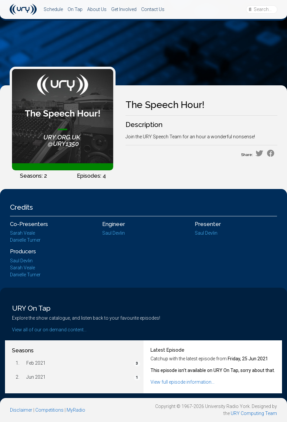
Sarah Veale (22, 233)
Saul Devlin (113, 233)
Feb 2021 (36, 363)
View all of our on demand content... (49, 329)
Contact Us (152, 9)
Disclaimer (21, 410)
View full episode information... (182, 382)
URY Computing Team (254, 413)
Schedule (53, 9)
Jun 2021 (36, 377)
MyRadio (76, 410)
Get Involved (124, 9)
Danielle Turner (25, 240)
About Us (97, 9)
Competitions (49, 410)
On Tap (75, 9)
